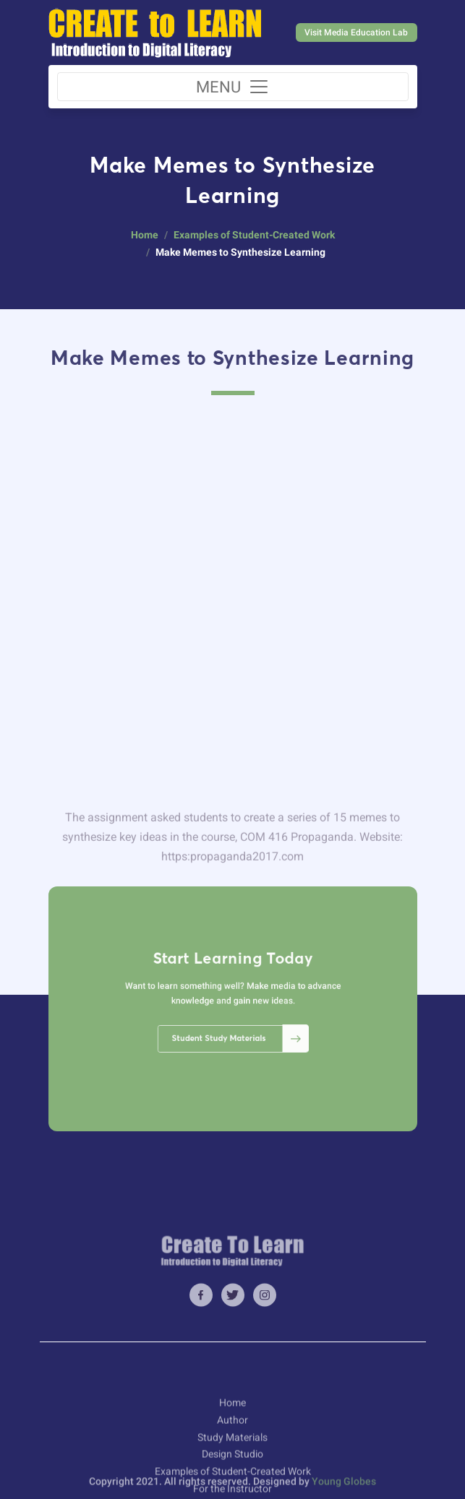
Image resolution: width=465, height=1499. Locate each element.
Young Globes (344, 1489)
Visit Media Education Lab (356, 32)
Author (232, 1475)
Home (144, 235)
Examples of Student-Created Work (254, 235)
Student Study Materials (236, 1024)
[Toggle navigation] (233, 86)
